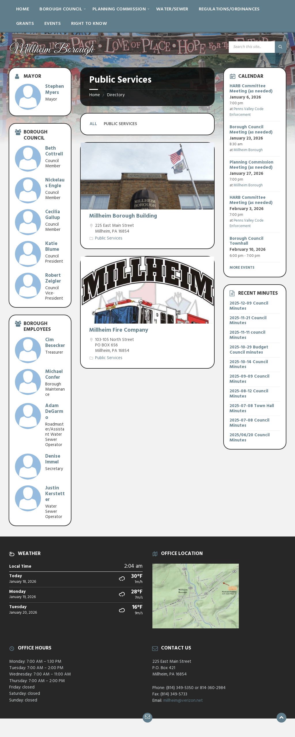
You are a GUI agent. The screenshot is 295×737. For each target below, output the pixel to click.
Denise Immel (52, 459)
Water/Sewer (172, 9)
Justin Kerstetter (55, 494)
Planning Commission (119, 9)
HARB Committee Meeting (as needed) (251, 89)
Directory (115, 95)
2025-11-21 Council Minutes (248, 321)
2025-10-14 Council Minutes (249, 365)
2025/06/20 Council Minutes (250, 438)
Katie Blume (52, 246)
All (93, 123)
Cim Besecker (55, 343)
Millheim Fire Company (118, 330)
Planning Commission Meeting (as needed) (251, 165)
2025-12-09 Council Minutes (249, 306)
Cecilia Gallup (52, 215)
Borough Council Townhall (246, 241)
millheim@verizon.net (183, 700)
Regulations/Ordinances (229, 9)
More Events (242, 268)
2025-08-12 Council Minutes (249, 394)
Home (22, 9)
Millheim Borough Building (123, 216)
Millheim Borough (248, 150)
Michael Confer (54, 374)
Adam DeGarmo (54, 411)
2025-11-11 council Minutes (247, 335)
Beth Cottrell (54, 151)
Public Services (108, 238)
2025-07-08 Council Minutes (249, 423)
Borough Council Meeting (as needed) (251, 130)
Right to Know (89, 23)
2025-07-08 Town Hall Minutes (252, 408)
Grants (25, 23)
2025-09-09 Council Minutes (249, 379)
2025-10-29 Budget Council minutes (249, 350)
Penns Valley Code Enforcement (247, 112)
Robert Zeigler (53, 278)
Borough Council (60, 9)
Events (52, 23)
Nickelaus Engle (55, 183)
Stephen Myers (54, 89)
